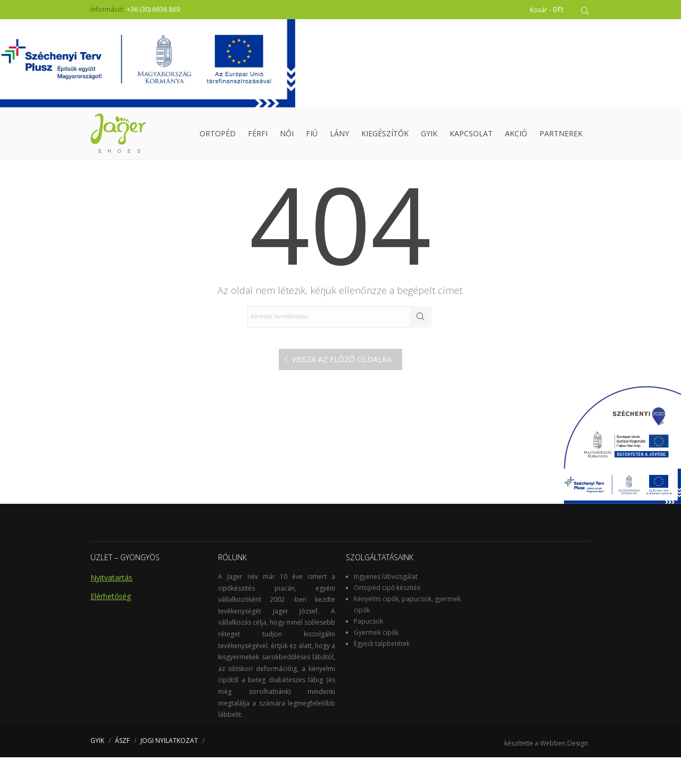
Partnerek (561, 135)
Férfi (258, 135)
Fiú (312, 135)
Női (287, 135)
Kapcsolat (471, 135)
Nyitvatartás (111, 581)
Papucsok (368, 624)
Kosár (548, 9)
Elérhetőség (110, 600)
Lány (339, 135)
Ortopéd (218, 135)
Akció (516, 135)
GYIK (429, 135)
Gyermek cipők (376, 636)
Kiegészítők (385, 135)
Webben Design (564, 746)
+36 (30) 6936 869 (153, 9)
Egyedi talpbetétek (382, 647)
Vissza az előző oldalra (342, 363)
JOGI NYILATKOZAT (169, 744)
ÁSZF (122, 744)
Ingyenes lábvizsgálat (386, 580)
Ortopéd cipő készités (387, 591)
